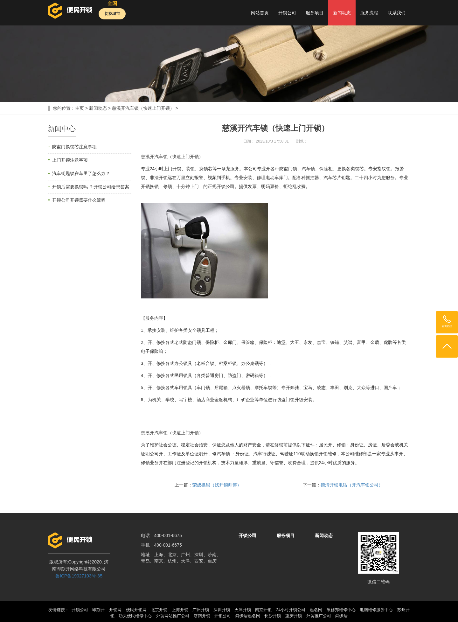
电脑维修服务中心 (376, 609)
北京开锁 (159, 609)
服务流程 (369, 12)
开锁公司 (287, 12)
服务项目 (314, 12)
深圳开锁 (221, 609)
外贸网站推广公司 (172, 615)
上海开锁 (180, 609)
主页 (79, 108)
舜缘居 (341, 615)
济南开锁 (202, 615)
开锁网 (115, 609)
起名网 (316, 609)
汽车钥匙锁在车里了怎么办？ (81, 173)
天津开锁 (242, 609)
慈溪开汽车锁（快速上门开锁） (143, 108)
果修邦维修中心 (341, 609)
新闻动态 (342, 12)
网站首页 (260, 12)
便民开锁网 (136, 609)
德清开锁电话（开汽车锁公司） (352, 484)
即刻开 (98, 609)
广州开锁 (200, 609)
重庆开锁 (293, 615)
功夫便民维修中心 (135, 615)
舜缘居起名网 (247, 615)
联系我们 (397, 12)
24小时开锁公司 (290, 609)
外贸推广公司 (318, 615)
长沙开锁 (272, 615)
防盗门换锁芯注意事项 (74, 146)
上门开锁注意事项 (70, 160)
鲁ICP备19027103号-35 (78, 575)
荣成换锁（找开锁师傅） (216, 484)
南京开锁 (263, 609)
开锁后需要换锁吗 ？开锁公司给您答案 (90, 186)
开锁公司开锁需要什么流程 (79, 200)
